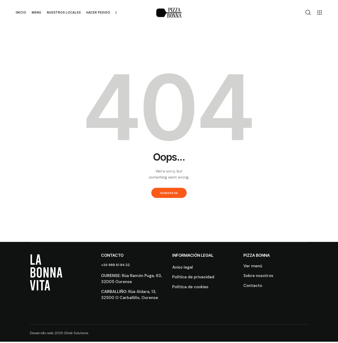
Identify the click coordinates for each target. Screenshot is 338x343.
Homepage (169, 193)
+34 (116, 266)
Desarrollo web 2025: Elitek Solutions (59, 334)
